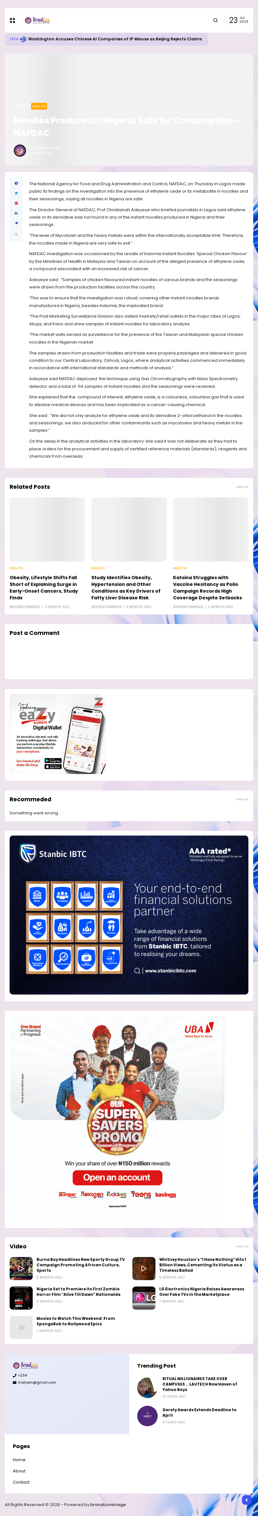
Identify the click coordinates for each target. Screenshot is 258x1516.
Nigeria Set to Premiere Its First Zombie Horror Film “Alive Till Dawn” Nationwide (79, 1292)
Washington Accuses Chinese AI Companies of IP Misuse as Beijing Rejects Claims (115, 39)
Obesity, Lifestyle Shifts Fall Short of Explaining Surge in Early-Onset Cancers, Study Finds (44, 587)
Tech (14, 39)
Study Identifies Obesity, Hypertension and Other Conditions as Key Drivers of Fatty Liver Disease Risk (126, 587)
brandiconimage (108, 1505)
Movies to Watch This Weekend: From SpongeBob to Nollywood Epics (76, 1321)
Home (20, 106)
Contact (21, 1482)
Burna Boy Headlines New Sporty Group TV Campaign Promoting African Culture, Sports (81, 1265)
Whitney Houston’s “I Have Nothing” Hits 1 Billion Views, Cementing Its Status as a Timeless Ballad (202, 1265)
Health (39, 106)
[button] (16, 234)
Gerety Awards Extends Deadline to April (199, 1412)
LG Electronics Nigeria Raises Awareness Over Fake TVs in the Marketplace (201, 1292)
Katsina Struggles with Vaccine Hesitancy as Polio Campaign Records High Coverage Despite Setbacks (207, 587)
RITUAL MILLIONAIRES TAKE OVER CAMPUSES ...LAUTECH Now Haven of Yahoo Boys (199, 1384)
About (19, 1471)
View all (242, 487)
